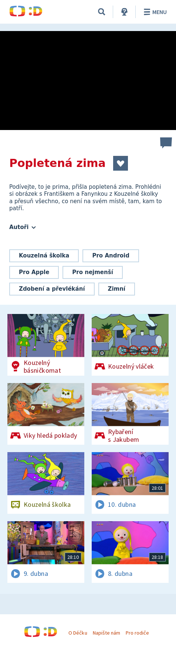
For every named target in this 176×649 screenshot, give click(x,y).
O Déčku (77, 632)
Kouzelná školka (44, 255)
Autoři (22, 227)
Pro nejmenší (92, 272)
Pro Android (110, 255)
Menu (154, 11)
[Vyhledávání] (102, 12)
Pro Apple (34, 272)
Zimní (116, 289)
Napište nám (106, 632)
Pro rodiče (137, 632)
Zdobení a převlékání (52, 289)
